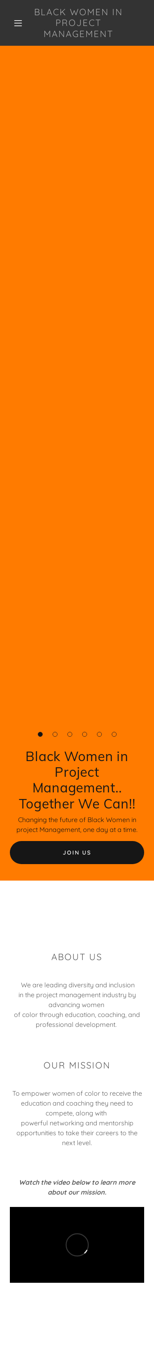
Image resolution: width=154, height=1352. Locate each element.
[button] (18, 23)
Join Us (77, 852)
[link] (78, 23)
